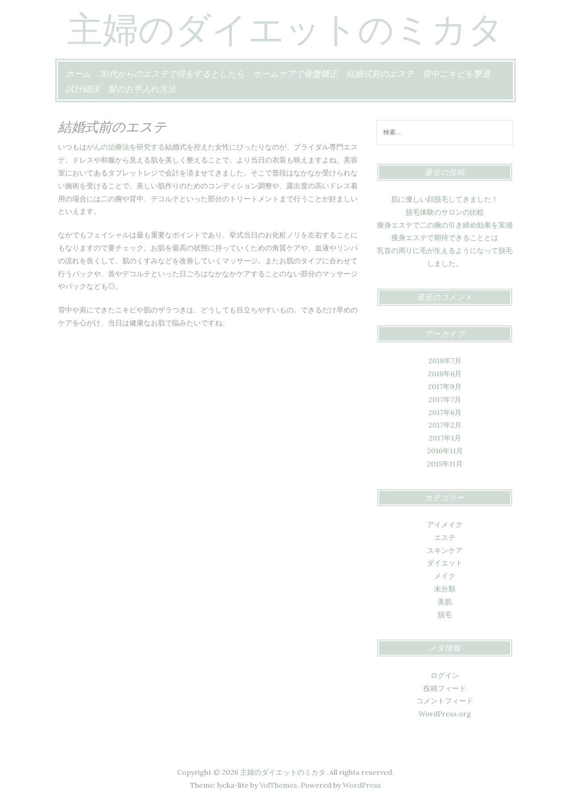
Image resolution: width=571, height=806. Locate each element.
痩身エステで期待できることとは (444, 237)
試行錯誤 (82, 88)
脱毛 (445, 614)
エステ (444, 537)
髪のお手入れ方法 (142, 88)
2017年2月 (445, 424)
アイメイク (445, 524)
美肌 (445, 601)
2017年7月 (444, 399)
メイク (444, 575)
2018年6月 (445, 373)
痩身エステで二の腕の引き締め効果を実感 (445, 224)
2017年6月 (445, 412)
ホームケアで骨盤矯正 (295, 73)
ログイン (444, 675)
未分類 (444, 588)
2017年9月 (445, 386)
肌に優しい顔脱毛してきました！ (444, 199)
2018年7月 (445, 360)
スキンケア (445, 550)
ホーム (78, 73)
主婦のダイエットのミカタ (285, 29)
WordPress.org (444, 713)
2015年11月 (445, 463)
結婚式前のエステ (380, 73)
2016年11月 (445, 450)
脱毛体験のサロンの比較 (444, 212)
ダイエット (445, 562)
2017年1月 (445, 437)
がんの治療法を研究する (126, 146)
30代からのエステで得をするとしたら (171, 73)
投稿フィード (444, 688)
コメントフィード (444, 700)
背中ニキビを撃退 (456, 73)
